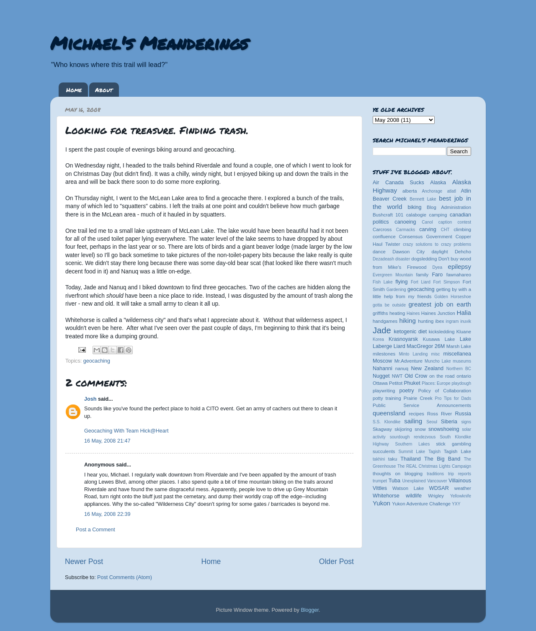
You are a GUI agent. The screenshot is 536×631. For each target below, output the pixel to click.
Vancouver (437, 481)
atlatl (451, 191)
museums (462, 361)
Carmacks (405, 229)
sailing (413, 421)
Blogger (310, 610)
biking (415, 207)
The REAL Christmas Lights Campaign (434, 466)
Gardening (396, 289)
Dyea (438, 267)
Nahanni (382, 368)
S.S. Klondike (386, 422)
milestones (384, 353)
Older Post (336, 561)
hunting (425, 321)
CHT (445, 229)
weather (462, 488)
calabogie (416, 214)
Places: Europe (436, 383)
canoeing (405, 222)
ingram (452, 321)
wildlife (414, 496)
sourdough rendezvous (413, 437)
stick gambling (453, 443)
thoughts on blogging (398, 473)
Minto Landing (413, 354)
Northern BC (458, 368)
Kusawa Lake (439, 339)
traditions (435, 473)
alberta (409, 190)
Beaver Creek (390, 199)
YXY (456, 504)
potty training (387, 398)
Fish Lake (383, 282)
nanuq (402, 368)
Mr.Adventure (408, 360)
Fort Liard (420, 282)
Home (74, 89)
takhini (379, 459)
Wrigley (436, 495)
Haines (413, 313)
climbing (462, 229)
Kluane (463, 331)
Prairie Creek (418, 398)
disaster (402, 259)
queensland (389, 413)
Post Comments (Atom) (124, 577)
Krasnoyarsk (403, 339)
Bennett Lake (423, 199)
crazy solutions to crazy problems (437, 244)
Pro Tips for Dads (453, 398)
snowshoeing (443, 429)
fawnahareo (458, 274)
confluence (384, 236)
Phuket (412, 383)
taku (392, 458)
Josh (90, 399)
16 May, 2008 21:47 (107, 441)
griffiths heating (389, 313)
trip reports (459, 473)
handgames (385, 321)
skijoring (403, 429)
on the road (441, 376)
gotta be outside (389, 305)
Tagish (434, 451)
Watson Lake (408, 488)
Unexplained (413, 481)
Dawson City (408, 251)
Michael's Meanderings (149, 42)
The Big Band (442, 459)
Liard (399, 346)
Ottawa (380, 383)
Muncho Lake (438, 361)
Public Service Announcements (422, 405)
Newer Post (84, 561)
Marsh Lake (458, 346)
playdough (461, 383)
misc (435, 354)
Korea (378, 339)
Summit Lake (412, 451)
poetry (406, 391)
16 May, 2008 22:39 (107, 514)
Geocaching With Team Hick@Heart (126, 431)
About (104, 89)
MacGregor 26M (426, 346)
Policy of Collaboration (444, 390)
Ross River (439, 413)
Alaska (438, 182)
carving (427, 229)
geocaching (96, 361)
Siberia (449, 422)
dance (379, 251)
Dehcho (463, 251)
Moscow (382, 361)
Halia (464, 312)
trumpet (380, 481)
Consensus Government (425, 236)
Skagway (382, 429)
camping (438, 214)
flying (401, 282)
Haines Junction (438, 313)
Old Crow (416, 376)
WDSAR (439, 488)
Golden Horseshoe (452, 296)
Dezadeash (383, 259)
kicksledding (442, 331)
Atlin (466, 191)
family (422, 274)
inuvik (465, 321)
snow (420, 429)
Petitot (395, 383)
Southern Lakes (412, 444)
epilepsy (459, 266)
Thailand (410, 459)
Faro (437, 275)
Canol (427, 222)
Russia (463, 414)
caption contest (454, 222)
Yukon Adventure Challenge (421, 503)
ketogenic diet (410, 332)
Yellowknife (460, 496)
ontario (463, 376)
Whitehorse (386, 496)
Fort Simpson (446, 282)
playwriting (384, 390)
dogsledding (424, 258)
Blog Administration (449, 207)
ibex (440, 321)
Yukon (381, 503)
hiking (407, 320)
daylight (439, 251)
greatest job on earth (439, 304)
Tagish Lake (457, 451)
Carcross (382, 229)
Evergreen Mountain (393, 275)
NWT (397, 376)
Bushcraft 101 (388, 214)
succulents (384, 451)
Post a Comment (95, 530)
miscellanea (457, 354)
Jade (382, 330)
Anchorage (432, 191)
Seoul (431, 422)
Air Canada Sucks (398, 182)
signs (466, 422)
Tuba (394, 481)
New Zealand (427, 368)
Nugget (381, 376)
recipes (416, 413)
